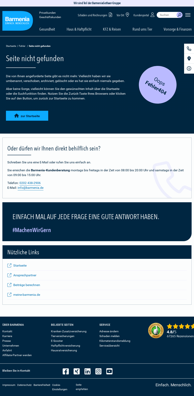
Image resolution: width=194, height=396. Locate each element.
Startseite (11, 46)
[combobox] (167, 15)
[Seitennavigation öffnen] (188, 15)
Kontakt (7, 331)
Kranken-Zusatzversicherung (68, 331)
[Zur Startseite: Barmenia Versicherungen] (17, 21)
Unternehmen (10, 345)
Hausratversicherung (64, 350)
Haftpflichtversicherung (65, 345)
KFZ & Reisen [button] (112, 29)
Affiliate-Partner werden (17, 355)
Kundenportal (144, 14)
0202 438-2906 (30, 183)
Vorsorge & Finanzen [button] (178, 29)
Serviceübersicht (109, 345)
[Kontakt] (189, 49)
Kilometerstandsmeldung (114, 340)
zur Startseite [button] (27, 116)
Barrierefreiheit (42, 384)
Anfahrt (7, 350)
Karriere (7, 336)
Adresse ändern (109, 331)
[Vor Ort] (189, 59)
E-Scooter (57, 340)
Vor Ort (124, 14)
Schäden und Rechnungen (96, 14)
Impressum (8, 384)
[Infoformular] (189, 68)
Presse (6, 340)
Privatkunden (47, 12)
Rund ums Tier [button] (142, 29)
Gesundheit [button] (47, 29)
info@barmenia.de (30, 188)
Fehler (22, 46)
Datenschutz (24, 384)
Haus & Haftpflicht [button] (79, 29)
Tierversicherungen (62, 336)
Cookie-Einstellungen (59, 387)
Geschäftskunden (50, 17)
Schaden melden (109, 336)
